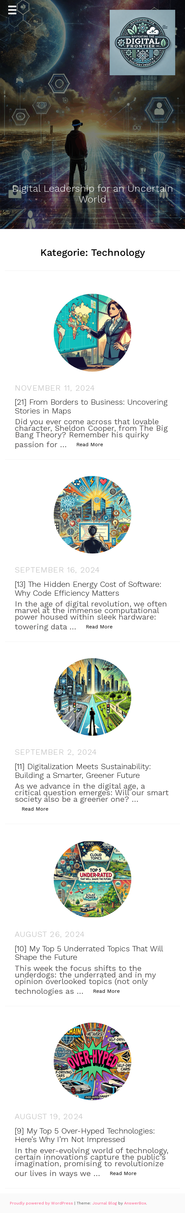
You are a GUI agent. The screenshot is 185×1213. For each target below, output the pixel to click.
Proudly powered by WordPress (42, 1203)
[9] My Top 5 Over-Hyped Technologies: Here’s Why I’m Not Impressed (85, 1135)
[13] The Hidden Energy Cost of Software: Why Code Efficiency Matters (88, 588)
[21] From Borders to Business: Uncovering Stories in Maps (91, 406)
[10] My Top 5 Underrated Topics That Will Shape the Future (89, 953)
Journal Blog (105, 1203)
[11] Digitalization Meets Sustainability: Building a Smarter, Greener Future (83, 771)
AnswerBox (135, 1203)
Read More (93, 444)
